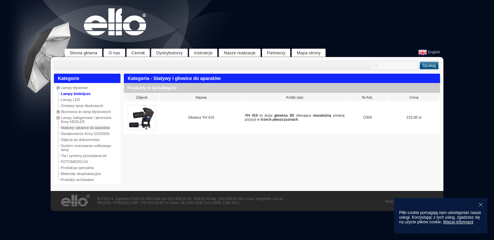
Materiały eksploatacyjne (81, 174)
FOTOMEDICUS (74, 162)
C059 (367, 117)
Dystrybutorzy (169, 52)
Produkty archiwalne (77, 180)
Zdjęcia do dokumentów (80, 140)
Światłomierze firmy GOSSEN (85, 134)
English (429, 52)
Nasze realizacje (239, 52)
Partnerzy (276, 52)
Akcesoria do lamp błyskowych (86, 112)
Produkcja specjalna (77, 168)
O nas (114, 52)
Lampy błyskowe (74, 88)
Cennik (138, 52)
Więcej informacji (458, 222)
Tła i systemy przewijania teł (84, 156)
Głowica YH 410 (201, 117)
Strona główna (83, 52)
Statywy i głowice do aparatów (85, 128)
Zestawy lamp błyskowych (82, 106)
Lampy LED (70, 100)
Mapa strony (309, 52)
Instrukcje (203, 52)
